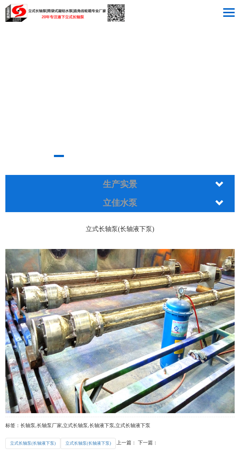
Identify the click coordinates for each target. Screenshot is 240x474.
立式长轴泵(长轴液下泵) (33, 443)
